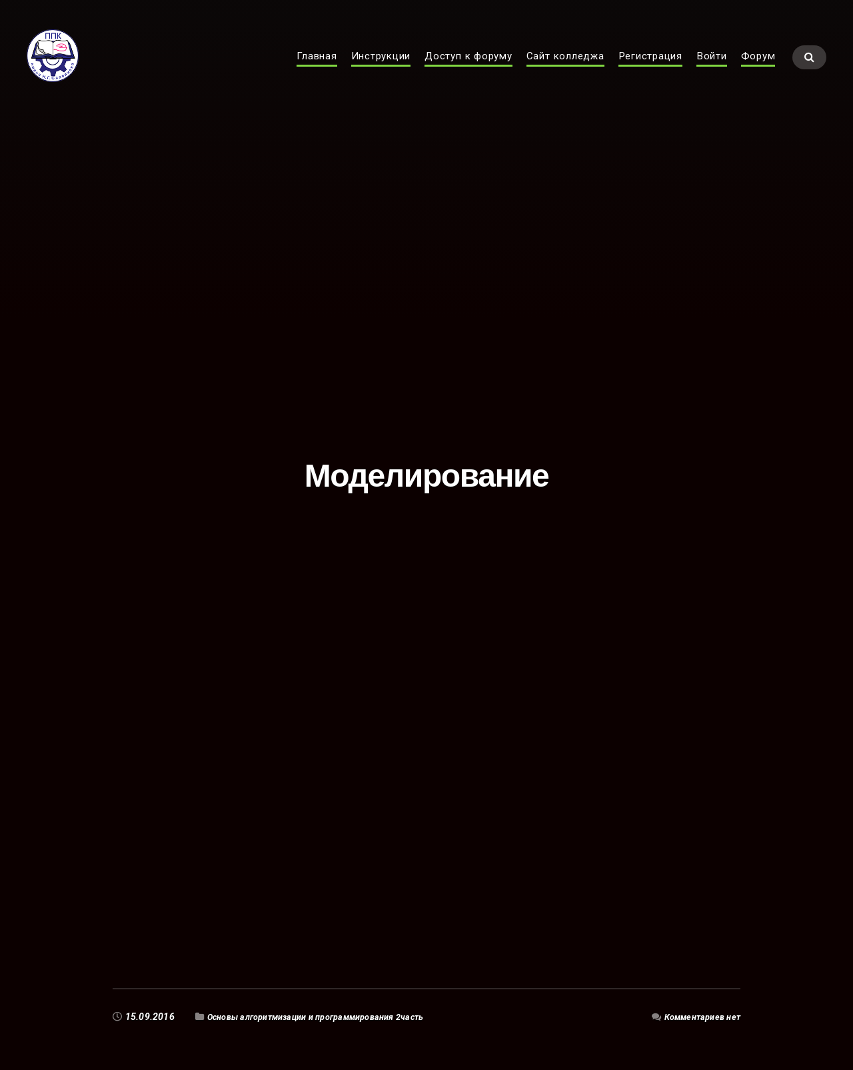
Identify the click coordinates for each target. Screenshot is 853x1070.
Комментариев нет (698, 1016)
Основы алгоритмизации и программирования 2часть (330, 1016)
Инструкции (381, 70)
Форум (758, 70)
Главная (317, 70)
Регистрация (650, 70)
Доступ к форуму (468, 70)
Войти (711, 70)
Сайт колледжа (565, 70)
